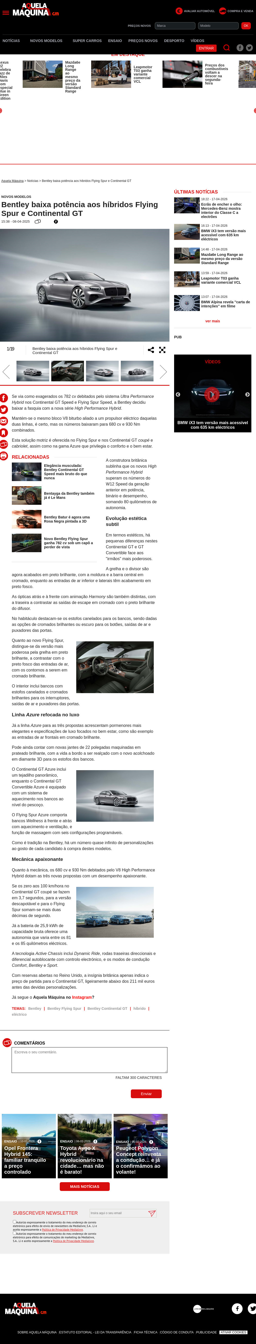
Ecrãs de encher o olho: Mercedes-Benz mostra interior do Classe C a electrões (221, 210)
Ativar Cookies (233, 1332)
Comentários (29, 1043)
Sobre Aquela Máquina (37, 1332)
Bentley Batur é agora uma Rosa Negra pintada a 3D (67, 519)
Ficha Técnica (145, 1332)
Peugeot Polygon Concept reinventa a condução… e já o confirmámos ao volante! (138, 1160)
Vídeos (197, 41)
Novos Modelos (48, 41)
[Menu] (6, 13)
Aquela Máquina (12, 181)
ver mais (213, 321)
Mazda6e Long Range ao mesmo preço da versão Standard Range (73, 77)
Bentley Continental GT (107, 1008)
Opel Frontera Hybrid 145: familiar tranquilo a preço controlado (25, 1160)
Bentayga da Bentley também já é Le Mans (69, 495)
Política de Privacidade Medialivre (62, 1229)
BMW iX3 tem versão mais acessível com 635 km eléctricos (223, 235)
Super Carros (87, 41)
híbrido (139, 1008)
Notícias (13, 41)
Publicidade (206, 1332)
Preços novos (143, 41)
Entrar (206, 48)
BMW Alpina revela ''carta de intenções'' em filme (225, 304)
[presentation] (117, 1230)
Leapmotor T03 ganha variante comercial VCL (143, 74)
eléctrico (19, 1014)
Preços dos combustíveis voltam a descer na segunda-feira (216, 74)
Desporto (174, 41)
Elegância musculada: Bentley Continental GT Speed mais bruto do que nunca (65, 472)
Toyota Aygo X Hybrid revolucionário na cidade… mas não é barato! (82, 1160)
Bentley (34, 1008)
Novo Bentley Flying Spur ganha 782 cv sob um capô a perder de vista (68, 543)
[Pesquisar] (227, 48)
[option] (52, 77)
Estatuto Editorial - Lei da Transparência (95, 1332)
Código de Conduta (176, 1332)
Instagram (82, 997)
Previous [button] (14, 285)
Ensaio (115, 41)
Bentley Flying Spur (64, 1008)
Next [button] (155, 285)
